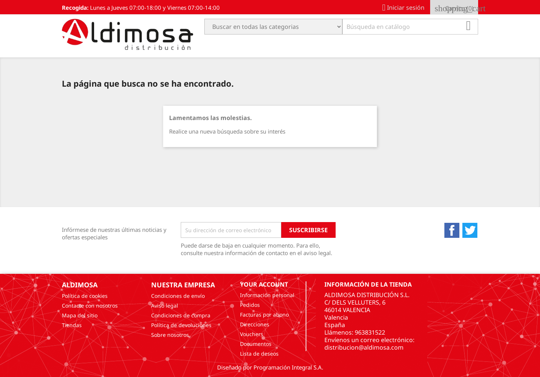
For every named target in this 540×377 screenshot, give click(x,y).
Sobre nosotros (170, 334)
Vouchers (251, 334)
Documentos (256, 343)
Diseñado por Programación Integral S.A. (270, 367)
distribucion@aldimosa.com (364, 347)
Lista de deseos (259, 353)
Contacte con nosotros (90, 305)
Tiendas (72, 325)
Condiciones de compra (180, 315)
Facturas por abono (264, 314)
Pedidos (250, 304)
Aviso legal (164, 305)
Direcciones (254, 324)
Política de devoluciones (181, 325)
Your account (264, 284)
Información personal (267, 295)
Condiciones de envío (178, 295)
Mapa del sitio (80, 315)
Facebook (451, 230)
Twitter (469, 230)
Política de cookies (85, 295)
